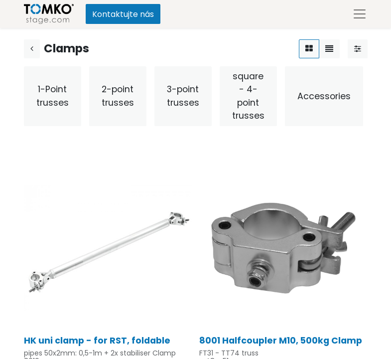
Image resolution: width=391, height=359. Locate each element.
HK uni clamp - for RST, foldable (97, 341)
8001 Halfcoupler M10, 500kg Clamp (280, 341)
